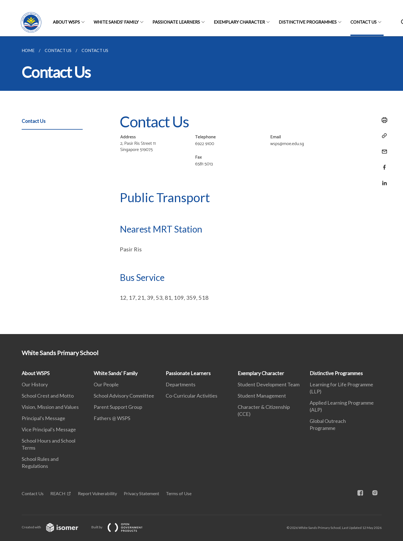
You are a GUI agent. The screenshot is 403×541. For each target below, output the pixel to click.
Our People (106, 384)
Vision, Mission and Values (50, 407)
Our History (35, 384)
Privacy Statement (141, 493)
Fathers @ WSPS (112, 418)
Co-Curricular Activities (191, 396)
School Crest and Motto (48, 396)
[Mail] (382, 148)
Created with (54, 527)
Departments (180, 384)
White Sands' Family (116, 21)
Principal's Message (43, 418)
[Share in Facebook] (382, 163)
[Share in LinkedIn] (382, 179)
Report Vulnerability (97, 493)
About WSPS (66, 21)
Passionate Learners (176, 21)
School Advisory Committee (124, 396)
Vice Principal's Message (49, 429)
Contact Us (363, 21)
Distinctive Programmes (308, 21)
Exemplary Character (239, 21)
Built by (121, 527)
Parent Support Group (118, 407)
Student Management (262, 396)
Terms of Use (179, 493)
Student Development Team (269, 384)
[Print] (382, 120)
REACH (58, 493)
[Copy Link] (382, 136)
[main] (201, 185)
